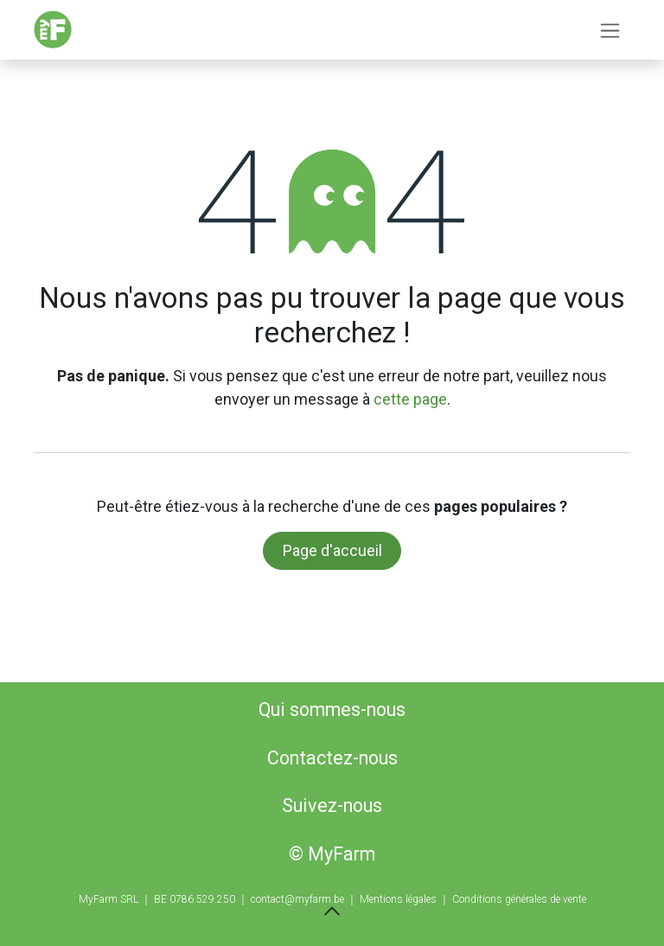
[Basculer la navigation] (610, 30)
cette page (410, 399)
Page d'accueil (332, 550)
